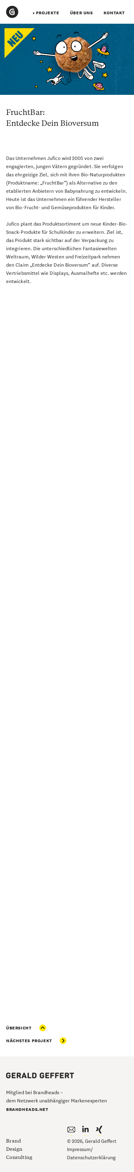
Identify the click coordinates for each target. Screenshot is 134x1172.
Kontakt (114, 12)
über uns (81, 12)
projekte (47, 12)
